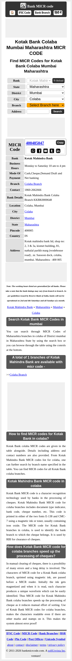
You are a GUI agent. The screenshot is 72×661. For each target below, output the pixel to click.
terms (43, 644)
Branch (16, 105)
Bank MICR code (40, 6)
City (16, 99)
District (16, 93)
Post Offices (36, 639)
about (10, 644)
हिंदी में (58, 12)
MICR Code (29, 633)
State (16, 86)
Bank (16, 80)
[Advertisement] (36, 28)
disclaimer (32, 644)
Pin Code (20, 639)
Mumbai (29, 218)
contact (20, 644)
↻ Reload (58, 80)
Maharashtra (32, 224)
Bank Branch (42, 12)
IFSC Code (25, 12)
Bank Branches (48, 633)
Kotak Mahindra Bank (20, 307)
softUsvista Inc (56, 650)
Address (16, 111)
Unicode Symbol (55, 639)
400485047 (35, 143)
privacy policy (56, 644)
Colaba (29, 211)
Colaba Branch (33, 183)
